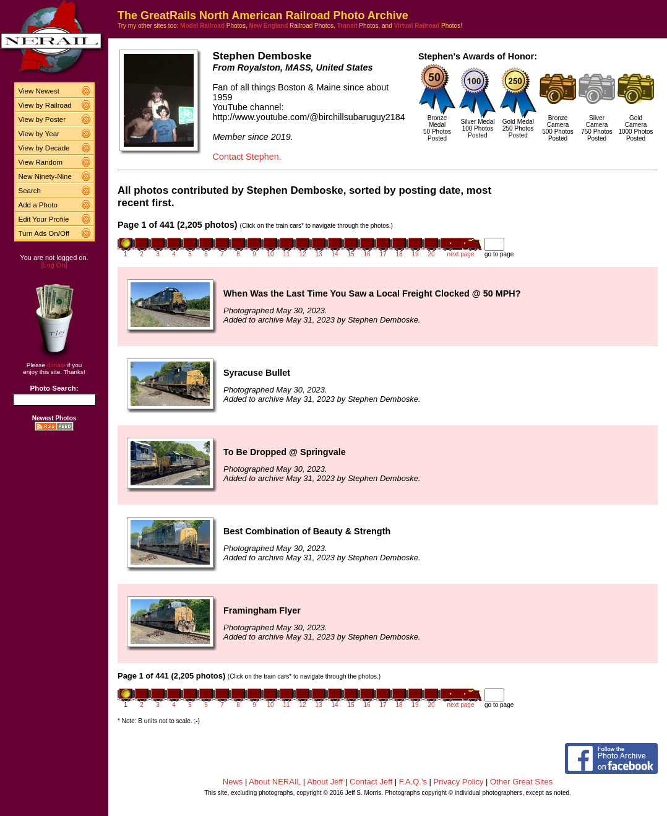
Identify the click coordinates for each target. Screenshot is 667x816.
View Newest (39, 91)
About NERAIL (275, 781)
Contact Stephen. (246, 157)
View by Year (39, 133)
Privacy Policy (459, 781)
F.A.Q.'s (413, 781)
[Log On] (54, 265)
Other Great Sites (521, 781)
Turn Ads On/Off (44, 233)
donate (56, 365)
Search (30, 190)
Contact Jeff (371, 781)
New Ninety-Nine (45, 176)
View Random (40, 162)
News (233, 781)
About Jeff (325, 781)
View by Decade (44, 148)
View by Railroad (45, 105)
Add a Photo (38, 205)
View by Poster (42, 119)
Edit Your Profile (44, 219)
